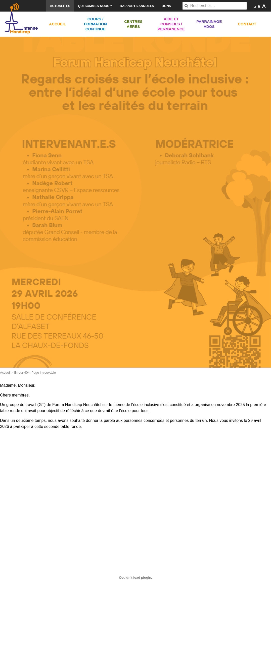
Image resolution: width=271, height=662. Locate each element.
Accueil (57, 24)
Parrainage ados (209, 24)
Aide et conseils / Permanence (171, 24)
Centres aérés (133, 24)
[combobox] (215, 6)
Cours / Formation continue (95, 24)
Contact (247, 24)
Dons (166, 6)
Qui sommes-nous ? (95, 6)
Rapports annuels (137, 6)
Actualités (60, 6)
